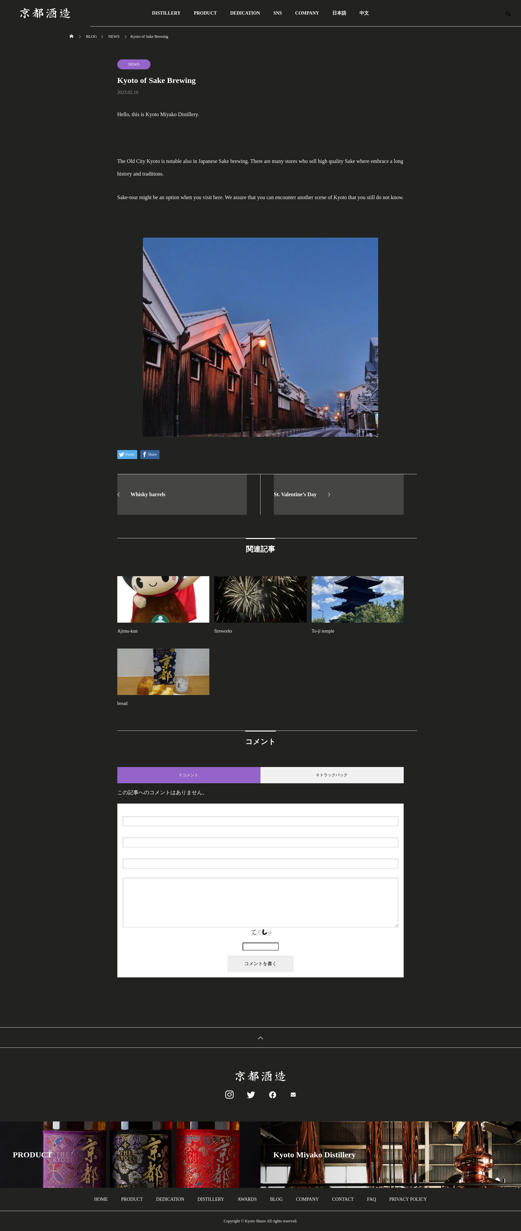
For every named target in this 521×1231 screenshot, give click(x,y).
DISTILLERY (166, 13)
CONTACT (343, 1199)
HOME (101, 1199)
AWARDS (247, 1199)
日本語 (339, 13)
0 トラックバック (332, 775)
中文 (364, 13)
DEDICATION (245, 13)
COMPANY (307, 13)
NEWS (134, 64)
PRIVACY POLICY (408, 1199)
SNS (277, 13)
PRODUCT (205, 13)
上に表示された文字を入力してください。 (260, 940)
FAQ (371, 1199)
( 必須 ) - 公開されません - (154, 832)
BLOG (276, 1199)
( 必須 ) (151, 811)
